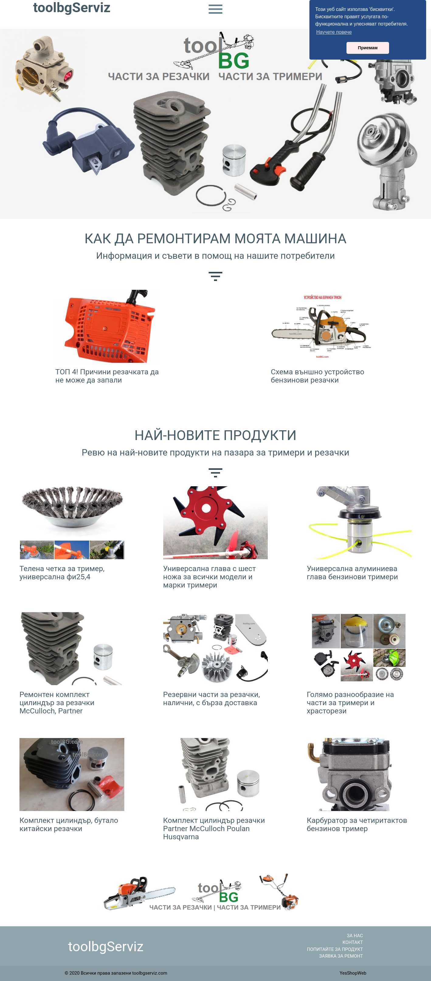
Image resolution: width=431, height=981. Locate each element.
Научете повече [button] (334, 32)
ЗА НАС (355, 935)
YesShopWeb (353, 973)
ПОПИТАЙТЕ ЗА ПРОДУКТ (335, 949)
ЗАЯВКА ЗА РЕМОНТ (341, 956)
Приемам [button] (368, 47)
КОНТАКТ (353, 942)
